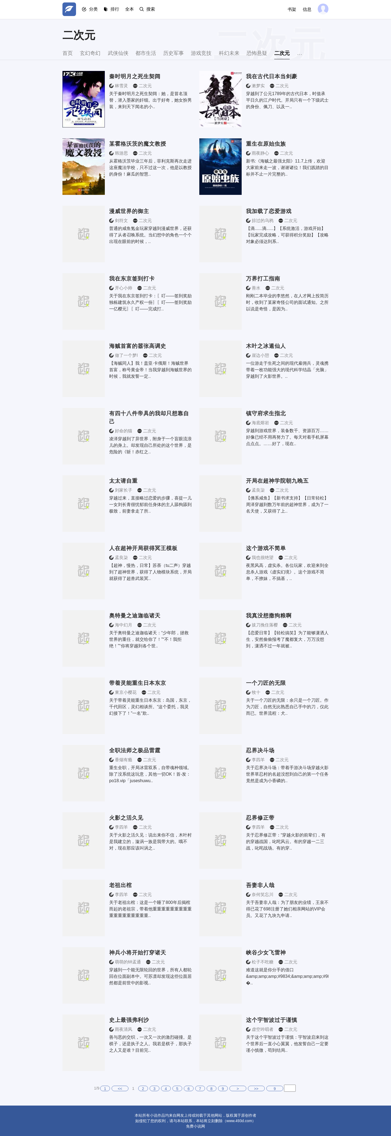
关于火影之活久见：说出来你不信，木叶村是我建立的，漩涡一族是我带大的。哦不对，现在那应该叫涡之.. (150, 841)
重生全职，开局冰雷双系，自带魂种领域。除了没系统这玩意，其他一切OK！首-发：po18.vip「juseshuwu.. (150, 774)
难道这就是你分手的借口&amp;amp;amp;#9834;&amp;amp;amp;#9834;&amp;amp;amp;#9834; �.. (287, 976)
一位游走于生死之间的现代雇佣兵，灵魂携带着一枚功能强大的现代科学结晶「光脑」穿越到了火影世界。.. (287, 370)
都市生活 (152, 53)
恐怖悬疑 (272, 53)
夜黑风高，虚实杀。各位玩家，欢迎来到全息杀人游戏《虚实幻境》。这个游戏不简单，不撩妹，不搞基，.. (287, 572)
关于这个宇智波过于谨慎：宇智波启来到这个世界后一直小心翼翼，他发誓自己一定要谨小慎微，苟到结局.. (287, 1044)
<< (120, 1089)
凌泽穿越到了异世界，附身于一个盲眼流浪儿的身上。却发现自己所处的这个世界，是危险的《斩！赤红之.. (150, 445)
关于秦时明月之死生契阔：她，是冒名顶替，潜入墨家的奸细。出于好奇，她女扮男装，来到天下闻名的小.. (150, 100)
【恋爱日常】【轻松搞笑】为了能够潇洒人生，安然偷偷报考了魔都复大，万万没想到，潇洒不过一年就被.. (287, 639)
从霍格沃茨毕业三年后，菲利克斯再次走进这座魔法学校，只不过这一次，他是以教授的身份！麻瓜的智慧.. (150, 167)
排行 (116, 9)
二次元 (300, 53)
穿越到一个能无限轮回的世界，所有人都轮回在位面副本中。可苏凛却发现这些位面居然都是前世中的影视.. (150, 976)
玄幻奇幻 (92, 53)
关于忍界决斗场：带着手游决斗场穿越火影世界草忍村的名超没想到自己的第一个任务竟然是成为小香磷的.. (287, 774)
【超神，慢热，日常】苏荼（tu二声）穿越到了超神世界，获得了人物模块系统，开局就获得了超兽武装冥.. (150, 572)
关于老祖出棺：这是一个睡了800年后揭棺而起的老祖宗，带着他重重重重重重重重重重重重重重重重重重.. (150, 909)
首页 (67, 53)
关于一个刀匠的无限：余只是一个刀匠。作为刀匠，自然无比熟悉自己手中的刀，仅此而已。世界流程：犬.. (287, 707)
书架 (291, 9)
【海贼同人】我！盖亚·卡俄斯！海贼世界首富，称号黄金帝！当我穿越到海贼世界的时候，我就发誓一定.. (150, 370)
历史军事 (182, 53)
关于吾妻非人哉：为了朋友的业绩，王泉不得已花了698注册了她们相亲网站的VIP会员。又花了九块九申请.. (287, 909)
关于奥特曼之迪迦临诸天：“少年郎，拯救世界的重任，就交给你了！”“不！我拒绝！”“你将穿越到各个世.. (149, 639)
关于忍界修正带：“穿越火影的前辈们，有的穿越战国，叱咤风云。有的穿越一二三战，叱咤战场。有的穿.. (286, 841)
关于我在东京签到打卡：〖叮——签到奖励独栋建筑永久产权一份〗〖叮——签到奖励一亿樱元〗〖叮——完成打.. (150, 302)
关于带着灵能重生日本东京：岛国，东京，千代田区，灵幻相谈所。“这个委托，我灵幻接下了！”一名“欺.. (150, 707)
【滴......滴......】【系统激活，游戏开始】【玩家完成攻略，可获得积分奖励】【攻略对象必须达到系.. (287, 235)
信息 (306, 9)
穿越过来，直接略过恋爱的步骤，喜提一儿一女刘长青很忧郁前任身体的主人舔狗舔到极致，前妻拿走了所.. (150, 504)
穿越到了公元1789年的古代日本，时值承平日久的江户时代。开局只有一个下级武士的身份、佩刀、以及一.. (287, 100)
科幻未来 (242, 53)
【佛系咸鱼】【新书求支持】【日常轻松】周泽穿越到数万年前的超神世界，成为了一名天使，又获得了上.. (287, 504)
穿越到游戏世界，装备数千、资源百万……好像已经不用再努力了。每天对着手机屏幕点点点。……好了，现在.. (287, 437)
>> (256, 1089)
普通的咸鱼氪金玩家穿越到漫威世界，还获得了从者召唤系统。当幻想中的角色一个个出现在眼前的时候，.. (150, 235)
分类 (94, 9)
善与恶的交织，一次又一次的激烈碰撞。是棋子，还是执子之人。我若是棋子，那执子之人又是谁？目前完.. (150, 1044)
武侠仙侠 (122, 53)
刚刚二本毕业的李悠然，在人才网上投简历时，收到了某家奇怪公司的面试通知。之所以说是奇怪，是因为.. (287, 302)
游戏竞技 (212, 53)
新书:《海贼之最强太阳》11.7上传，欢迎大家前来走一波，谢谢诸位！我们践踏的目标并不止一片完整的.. (287, 167)
